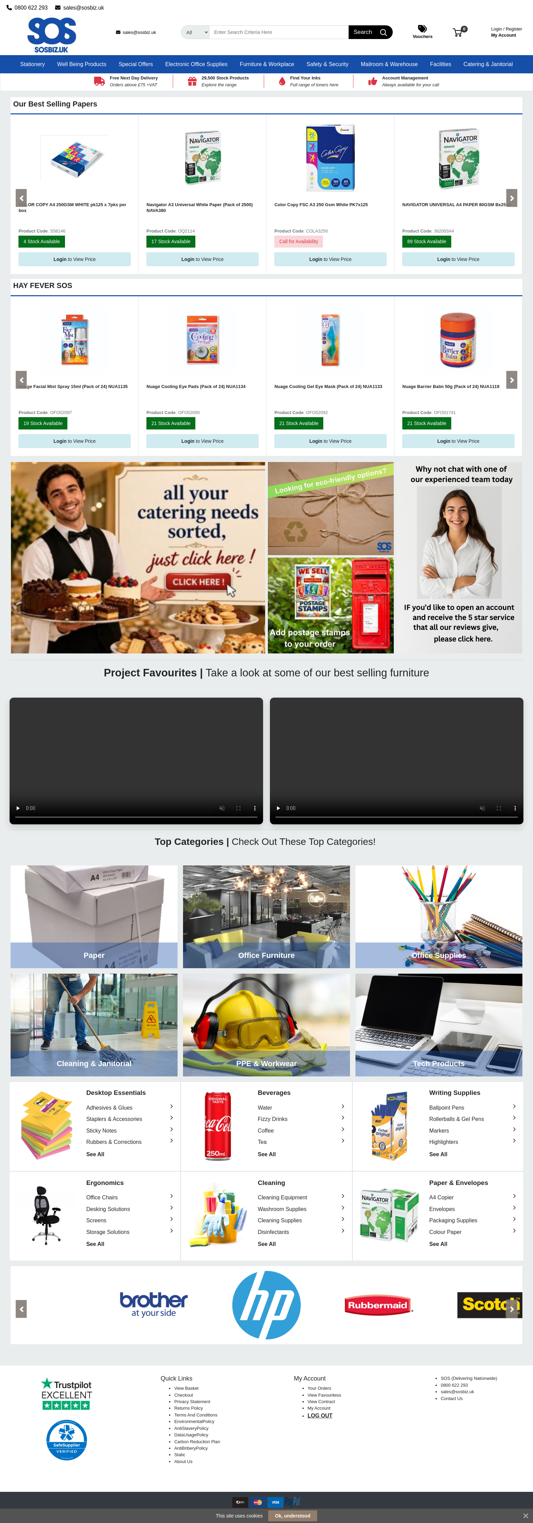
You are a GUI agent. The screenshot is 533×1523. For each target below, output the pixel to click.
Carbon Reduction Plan (197, 1441)
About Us (183, 1461)
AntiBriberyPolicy (191, 1448)
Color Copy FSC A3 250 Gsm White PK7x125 (321, 204)
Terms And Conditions (195, 1415)
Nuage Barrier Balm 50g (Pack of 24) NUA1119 (450, 386)
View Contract (321, 1401)
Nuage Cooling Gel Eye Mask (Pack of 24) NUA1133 (328, 386)
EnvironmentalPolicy (194, 1421)
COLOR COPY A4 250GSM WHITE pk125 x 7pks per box (72, 207)
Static (179, 1454)
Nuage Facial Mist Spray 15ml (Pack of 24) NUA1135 (73, 386)
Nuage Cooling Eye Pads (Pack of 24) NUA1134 (195, 386)
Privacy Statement (192, 1401)
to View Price (74, 259)
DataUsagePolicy (191, 1434)
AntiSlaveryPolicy (191, 1428)
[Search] (279, 32)
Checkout (183, 1395)
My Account (506, 31)
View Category (94, 916)
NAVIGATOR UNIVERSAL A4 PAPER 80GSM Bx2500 (456, 204)
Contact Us (452, 1398)
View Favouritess (324, 1395)
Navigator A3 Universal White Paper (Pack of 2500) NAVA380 (199, 207)
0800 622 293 (27, 8)
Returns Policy (188, 1408)
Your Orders (319, 1388)
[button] (457, 32)
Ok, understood (292, 1516)
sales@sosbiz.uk (79, 8)
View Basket (186, 1388)
